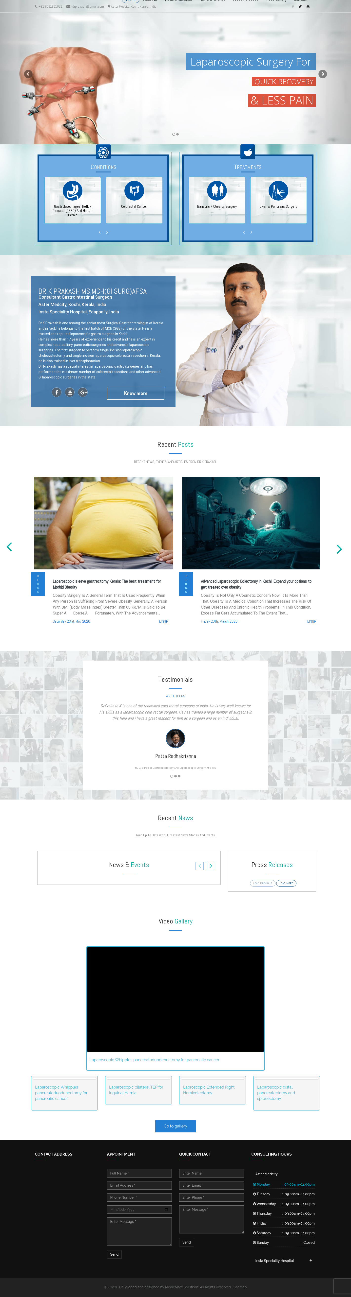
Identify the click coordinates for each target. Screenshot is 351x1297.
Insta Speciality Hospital (274, 1261)
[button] (26, 72)
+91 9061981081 (48, 6)
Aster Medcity (266, 1174)
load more (286, 883)
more (163, 621)
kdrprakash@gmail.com (85, 6)
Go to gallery (175, 1126)
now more (135, 393)
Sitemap (240, 1287)
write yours (175, 696)
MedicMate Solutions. (182, 1287)
